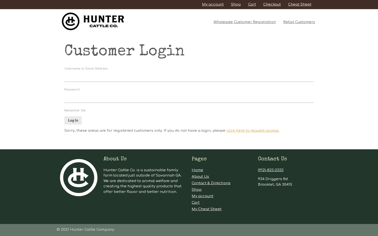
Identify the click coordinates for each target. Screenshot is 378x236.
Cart (252, 4)
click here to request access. (252, 131)
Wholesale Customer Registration (245, 22)
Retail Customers (299, 22)
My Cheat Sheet (207, 209)
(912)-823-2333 (271, 170)
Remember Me (74, 110)
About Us (200, 177)
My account (213, 4)
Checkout (272, 4)
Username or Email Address (86, 68)
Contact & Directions (211, 183)
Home (197, 170)
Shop (236, 4)
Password (72, 89)
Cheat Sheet (299, 4)
